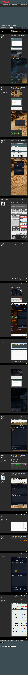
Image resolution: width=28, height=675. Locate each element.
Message (12, 30)
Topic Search (19, 31)
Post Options (13, 35)
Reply (26, 35)
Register (26, 6)
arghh (2, 284)
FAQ (19, 6)
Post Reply (3, 28)
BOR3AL (3, 455)
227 (25, 640)
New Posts (24, 4)
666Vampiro (4, 514)
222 (18, 640)
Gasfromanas (4, 35)
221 (16, 640)
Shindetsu (3, 140)
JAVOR (3, 243)
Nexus (2, 473)
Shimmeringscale (5, 199)
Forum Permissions (25, 646)
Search (21, 6)
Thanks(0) (18, 35)
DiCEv (2, 536)
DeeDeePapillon (5, 340)
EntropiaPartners (8, 4)
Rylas (2, 595)
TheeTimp (3, 554)
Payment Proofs (14, 4)
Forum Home (4, 4)
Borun (2, 416)
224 (22, 640)
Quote (23, 35)
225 (23, 640)
